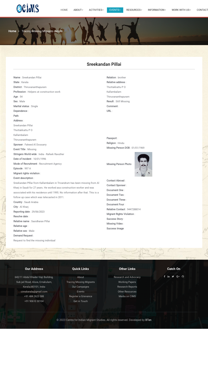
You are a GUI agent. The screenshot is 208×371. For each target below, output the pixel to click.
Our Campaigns (80, 286)
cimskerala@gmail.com (34, 291)
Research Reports (127, 286)
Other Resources (127, 291)
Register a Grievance (80, 296)
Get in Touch (81, 301)
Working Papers (127, 282)
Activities (96, 9)
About (78, 9)
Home (64, 9)
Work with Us (181, 9)
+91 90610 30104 (34, 301)
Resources (134, 9)
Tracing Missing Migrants (80, 282)
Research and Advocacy (127, 277)
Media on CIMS (127, 296)
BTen (148, 320)
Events (115, 9)
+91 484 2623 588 (34, 296)
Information (157, 9)
